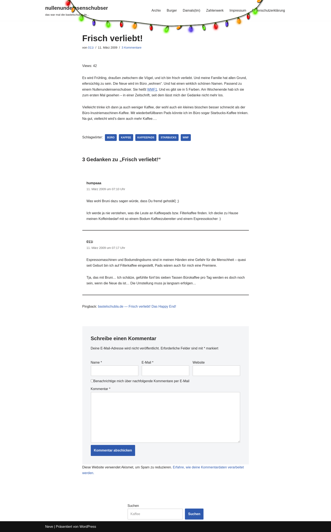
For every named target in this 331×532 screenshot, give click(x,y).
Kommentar (100, 389)
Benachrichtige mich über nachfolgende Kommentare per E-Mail (140, 381)
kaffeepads (145, 137)
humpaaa (94, 183)
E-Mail (147, 362)
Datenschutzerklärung (268, 10)
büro (110, 137)
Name (96, 362)
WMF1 (152, 89)
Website (199, 362)
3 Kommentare (131, 47)
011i (91, 47)
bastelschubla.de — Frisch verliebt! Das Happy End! (137, 306)
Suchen (133, 505)
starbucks (168, 137)
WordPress (87, 526)
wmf (186, 137)
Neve (49, 526)
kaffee (126, 137)
